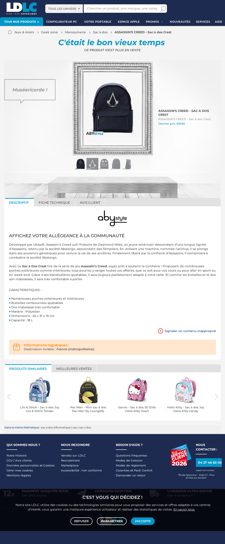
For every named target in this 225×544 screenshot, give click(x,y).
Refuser (82, 521)
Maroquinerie (75, 32)
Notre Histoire (16, 455)
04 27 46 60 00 (210, 462)
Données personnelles (22, 465)
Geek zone (49, 32)
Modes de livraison (129, 460)
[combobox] (64, 8)
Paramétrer (112, 521)
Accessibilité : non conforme (81, 470)
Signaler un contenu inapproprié (190, 331)
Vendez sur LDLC (73, 455)
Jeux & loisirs (24, 32)
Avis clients (23, 460)
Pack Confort (143, 470)
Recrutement (70, 460)
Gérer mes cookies (19, 470)
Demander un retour (131, 475)
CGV (9, 460)
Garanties (122, 470)
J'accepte (142, 521)
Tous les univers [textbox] (62, 8)
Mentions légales (18, 475)
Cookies (49, 465)
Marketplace (70, 465)
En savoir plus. (184, 508)
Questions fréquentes (131, 455)
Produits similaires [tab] (28, 369)
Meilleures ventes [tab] (74, 369)
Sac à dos (100, 32)
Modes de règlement (131, 465)
